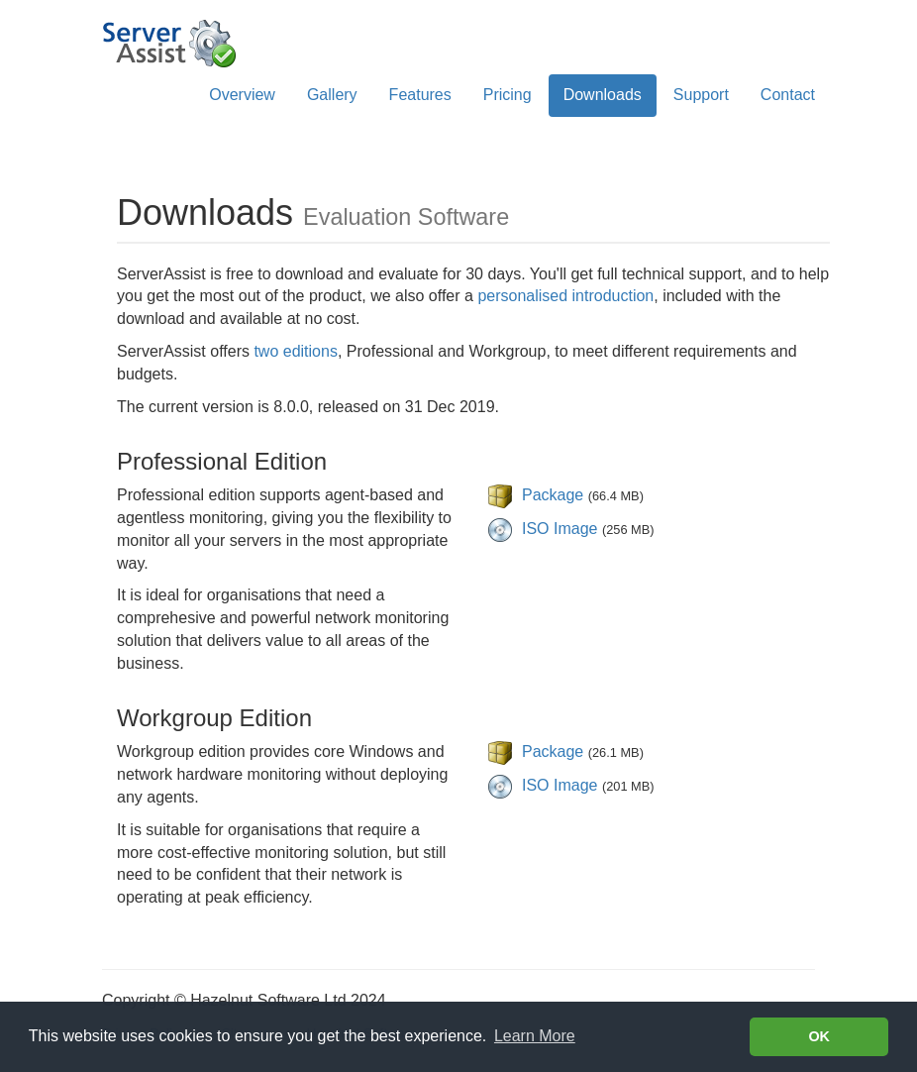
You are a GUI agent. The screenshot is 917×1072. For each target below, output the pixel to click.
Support (701, 94)
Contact (788, 94)
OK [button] (819, 1036)
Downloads (602, 94)
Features (420, 94)
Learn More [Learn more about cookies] (534, 1035)
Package (552, 494)
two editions (296, 351)
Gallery (332, 94)
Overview (242, 94)
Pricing (507, 94)
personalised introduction (565, 295)
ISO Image (559, 528)
